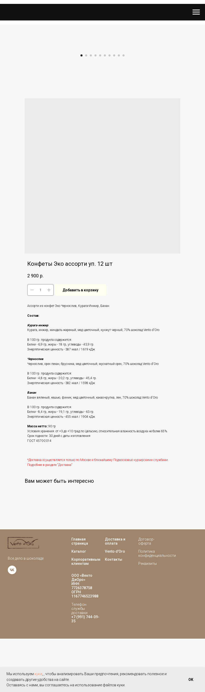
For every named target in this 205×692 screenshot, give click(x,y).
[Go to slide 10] (123, 109)
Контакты (113, 613)
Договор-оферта (146, 594)
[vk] (12, 626)
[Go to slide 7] (109, 109)
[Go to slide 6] (105, 109)
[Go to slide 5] (100, 109)
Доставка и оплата (115, 594)
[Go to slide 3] (91, 109)
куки (38, 674)
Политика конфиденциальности (157, 607)
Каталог (78, 605)
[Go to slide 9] (119, 109)
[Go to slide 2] (86, 109)
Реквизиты (147, 617)
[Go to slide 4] (95, 109)
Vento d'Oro (115, 605)
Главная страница (79, 594)
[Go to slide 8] (114, 109)
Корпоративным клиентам (85, 615)
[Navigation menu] (196, 12)
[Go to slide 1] (81, 109)
